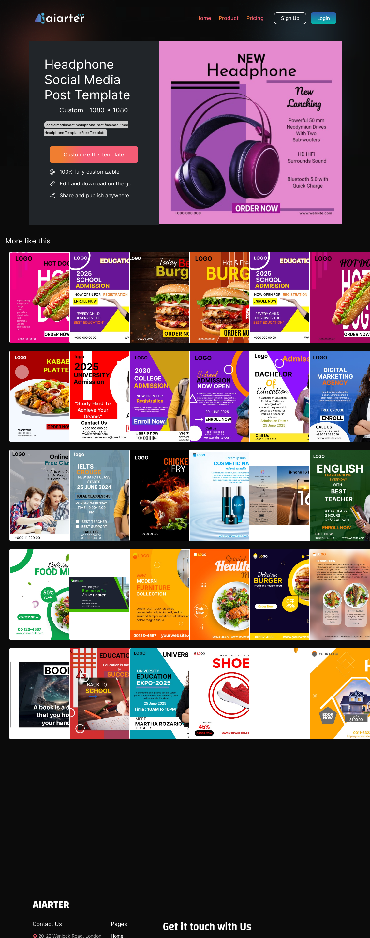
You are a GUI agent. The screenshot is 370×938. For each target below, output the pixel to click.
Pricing (255, 18)
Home (203, 18)
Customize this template (94, 154)
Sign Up (290, 18)
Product (229, 18)
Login (323, 18)
